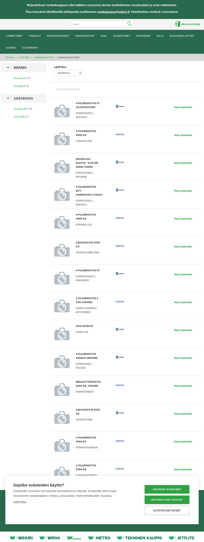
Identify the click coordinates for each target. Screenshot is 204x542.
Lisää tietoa (19, 501)
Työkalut (34, 36)
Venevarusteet (85, 36)
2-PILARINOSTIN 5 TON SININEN (87, 300)
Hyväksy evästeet (167, 489)
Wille (160, 36)
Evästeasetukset (167, 510)
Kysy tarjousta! (183, 107)
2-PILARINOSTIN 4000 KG (86, 133)
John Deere (143, 36)
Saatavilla (19, 116)
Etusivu (10, 57)
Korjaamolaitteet (181, 36)
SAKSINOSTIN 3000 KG (88, 411)
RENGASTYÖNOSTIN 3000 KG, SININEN (88, 383)
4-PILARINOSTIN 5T (88, 270)
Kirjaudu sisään (190, 24)
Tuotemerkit (30, 47)
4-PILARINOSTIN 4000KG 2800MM (86, 356)
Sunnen (11, 47)
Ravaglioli (19, 86)
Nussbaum (20, 78)
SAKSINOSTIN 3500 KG (88, 244)
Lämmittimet (14, 36)
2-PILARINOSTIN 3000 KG (86, 216)
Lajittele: (60, 67)
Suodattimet (121, 36)
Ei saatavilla (20, 108)
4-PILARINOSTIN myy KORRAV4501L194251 (88, 190)
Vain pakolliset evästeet (167, 500)
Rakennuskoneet (58, 36)
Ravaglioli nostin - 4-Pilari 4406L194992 (87, 163)
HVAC (104, 36)
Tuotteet (24, 57)
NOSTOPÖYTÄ (84, 326)
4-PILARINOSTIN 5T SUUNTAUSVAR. (88, 105)
